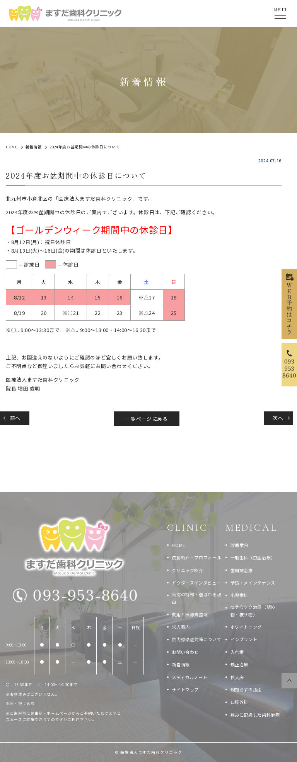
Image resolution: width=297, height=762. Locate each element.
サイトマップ (185, 689)
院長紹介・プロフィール (196, 557)
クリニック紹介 (187, 570)
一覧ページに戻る (146, 418)
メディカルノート (189, 677)
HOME (178, 545)
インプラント (244, 639)
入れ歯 (237, 652)
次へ (278, 417)
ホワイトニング (246, 627)
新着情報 (181, 664)
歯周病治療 (241, 570)
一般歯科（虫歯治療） (252, 557)
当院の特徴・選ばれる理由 (196, 598)
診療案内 (239, 545)
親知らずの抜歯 (246, 689)
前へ (15, 417)
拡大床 (237, 677)
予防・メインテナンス (252, 583)
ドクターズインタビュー (196, 583)
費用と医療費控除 (190, 614)
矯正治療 (239, 664)
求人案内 (181, 627)
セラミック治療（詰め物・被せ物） (252, 611)
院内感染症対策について (196, 639)
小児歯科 (239, 595)
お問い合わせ (185, 652)
